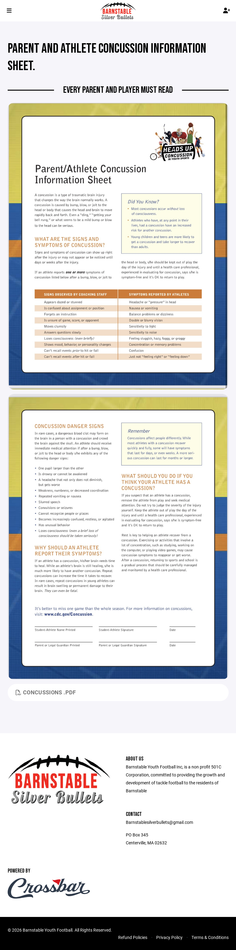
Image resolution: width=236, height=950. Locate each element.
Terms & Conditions (210, 937)
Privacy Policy (169, 937)
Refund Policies (132, 937)
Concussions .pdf (46, 692)
